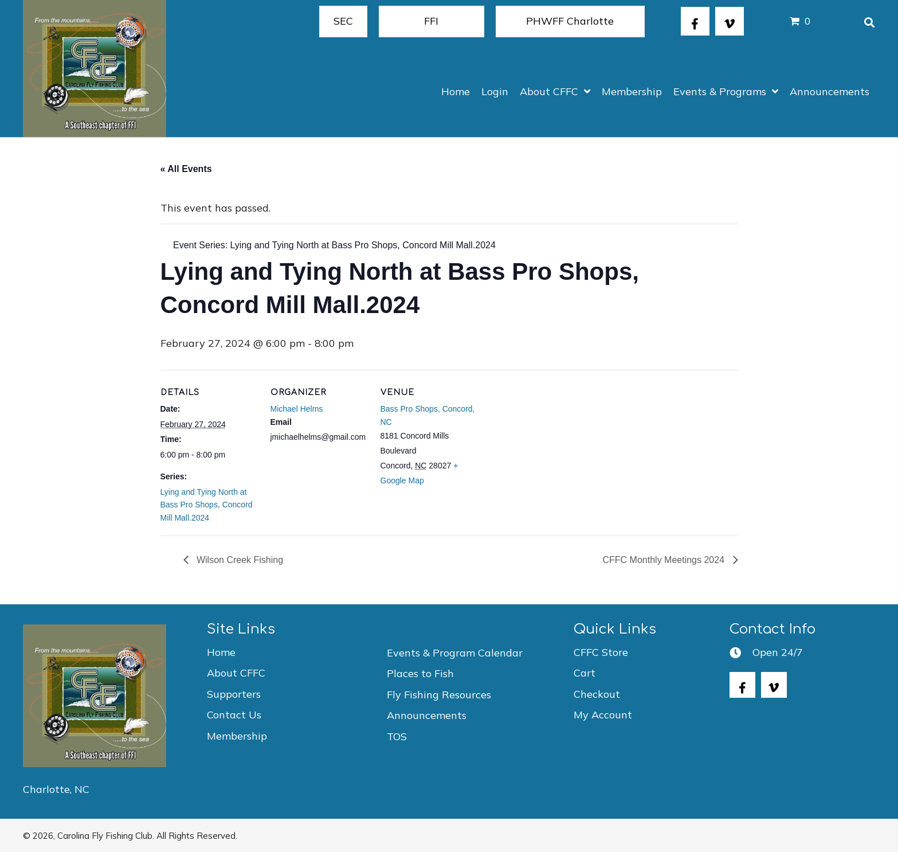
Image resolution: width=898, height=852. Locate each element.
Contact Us (234, 714)
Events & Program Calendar (455, 652)
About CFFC (236, 672)
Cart (584, 672)
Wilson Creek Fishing (239, 560)
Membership (237, 735)
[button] (695, 21)
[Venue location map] (551, 448)
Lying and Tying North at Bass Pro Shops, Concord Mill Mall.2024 (206, 504)
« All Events (186, 169)
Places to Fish (420, 673)
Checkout (597, 694)
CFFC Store (601, 652)
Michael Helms (296, 408)
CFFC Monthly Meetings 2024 (665, 560)
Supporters (234, 694)
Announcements (426, 715)
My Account (603, 714)
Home (221, 652)
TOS (397, 736)
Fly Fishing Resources (439, 694)
